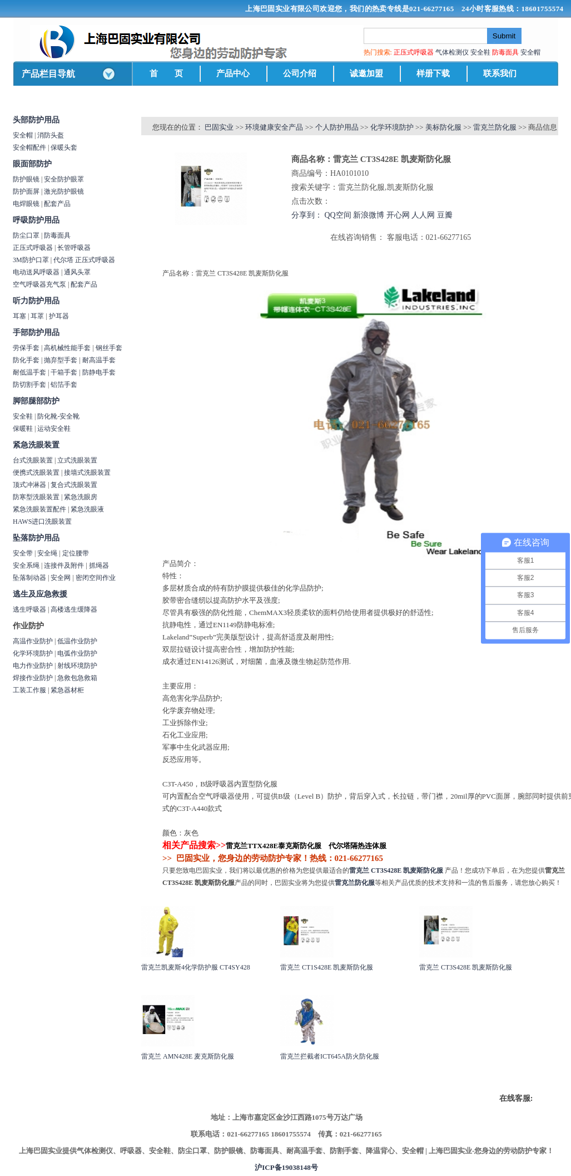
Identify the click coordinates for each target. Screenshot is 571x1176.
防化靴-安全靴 (58, 416)
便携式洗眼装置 (36, 472)
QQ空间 (338, 215)
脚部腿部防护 (36, 401)
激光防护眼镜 (64, 191)
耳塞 (19, 316)
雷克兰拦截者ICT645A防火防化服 (329, 1056)
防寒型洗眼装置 (36, 497)
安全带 (23, 553)
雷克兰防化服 (495, 127)
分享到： (306, 215)
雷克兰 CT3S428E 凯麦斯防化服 (465, 967)
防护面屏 (26, 191)
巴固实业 (219, 127)
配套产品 (57, 204)
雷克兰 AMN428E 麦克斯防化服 (187, 1056)
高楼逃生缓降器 (74, 609)
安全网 (61, 578)
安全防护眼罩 (64, 179)
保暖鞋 (23, 428)
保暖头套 (64, 147)
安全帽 (530, 52)
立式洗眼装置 (77, 460)
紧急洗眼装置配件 (39, 509)
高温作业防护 (33, 641)
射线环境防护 (77, 666)
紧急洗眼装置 (36, 445)
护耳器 (59, 316)
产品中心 (233, 73)
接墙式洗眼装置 (87, 472)
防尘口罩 (26, 235)
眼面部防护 (32, 164)
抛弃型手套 (60, 360)
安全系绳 (26, 565)
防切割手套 (29, 384)
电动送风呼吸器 (36, 272)
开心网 (398, 215)
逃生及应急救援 (40, 594)
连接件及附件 (64, 565)
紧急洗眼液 (87, 509)
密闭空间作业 (96, 578)
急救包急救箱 (77, 678)
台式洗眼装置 (33, 460)
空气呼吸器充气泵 (39, 284)
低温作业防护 (77, 641)
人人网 (423, 215)
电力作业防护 (33, 666)
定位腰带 (75, 553)
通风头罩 (77, 272)
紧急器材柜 (67, 690)
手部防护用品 (36, 332)
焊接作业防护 (33, 678)
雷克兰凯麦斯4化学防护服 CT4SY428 (195, 967)
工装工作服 (29, 690)
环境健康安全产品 (274, 127)
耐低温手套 (29, 372)
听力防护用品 (36, 301)
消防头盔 (50, 135)
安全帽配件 (29, 147)
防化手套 (26, 360)
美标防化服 (443, 127)
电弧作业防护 (77, 653)
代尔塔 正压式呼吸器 (84, 260)
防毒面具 (57, 235)
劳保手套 (26, 348)
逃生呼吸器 (29, 609)
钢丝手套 (109, 348)
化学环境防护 (33, 653)
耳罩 (37, 316)
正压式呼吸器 (33, 248)
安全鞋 (480, 52)
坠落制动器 (29, 578)
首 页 (166, 73)
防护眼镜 (26, 179)
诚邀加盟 (366, 73)
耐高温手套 (99, 360)
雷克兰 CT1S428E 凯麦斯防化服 (326, 967)
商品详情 (157, 257)
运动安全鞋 (54, 428)
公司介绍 (299, 73)
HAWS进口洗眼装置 (42, 521)
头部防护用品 (36, 120)
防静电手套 (99, 372)
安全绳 (47, 553)
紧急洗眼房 (80, 497)
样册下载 (433, 73)
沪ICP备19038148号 (286, 1167)
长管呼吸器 (74, 248)
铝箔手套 (64, 384)
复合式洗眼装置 (74, 485)
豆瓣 (445, 215)
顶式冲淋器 (29, 485)
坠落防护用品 (36, 538)
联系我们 (500, 73)
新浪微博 (368, 215)
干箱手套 (64, 372)
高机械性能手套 (67, 348)
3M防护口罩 (31, 260)
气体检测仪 (452, 52)
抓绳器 (99, 565)
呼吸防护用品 (36, 220)
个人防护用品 (337, 127)
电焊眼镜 (26, 204)
